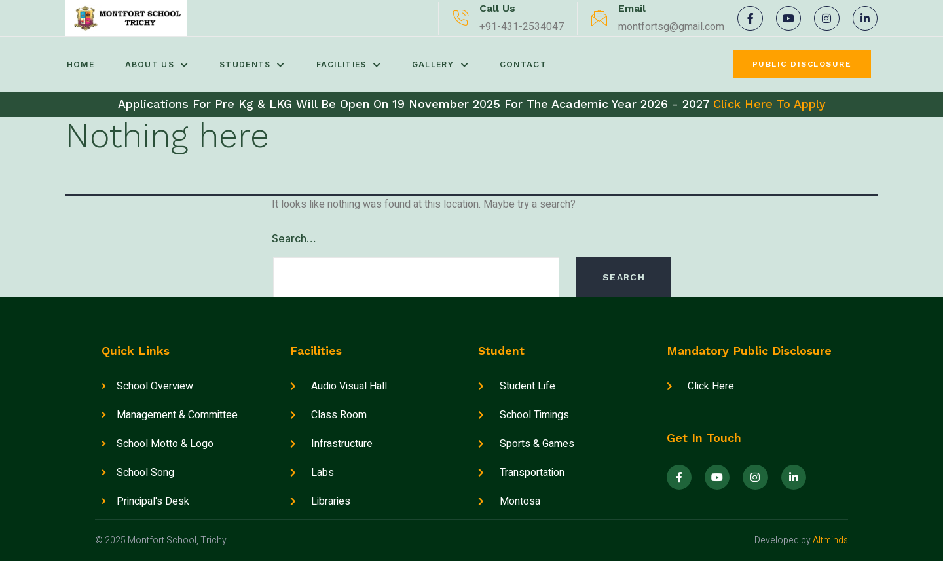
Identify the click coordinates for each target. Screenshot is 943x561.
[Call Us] (460, 18)
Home (79, 64)
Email (632, 8)
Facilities (354, 64)
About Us (158, 64)
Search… (294, 238)
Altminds (830, 540)
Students (256, 64)
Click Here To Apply (769, 104)
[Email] (599, 18)
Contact (532, 64)
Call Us (497, 8)
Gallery (447, 64)
